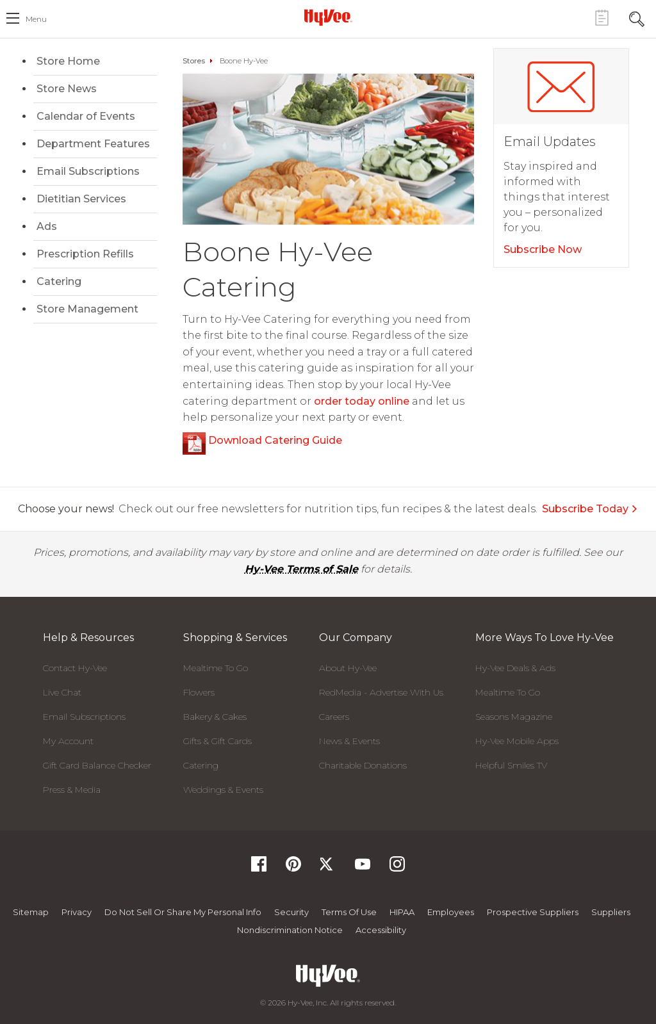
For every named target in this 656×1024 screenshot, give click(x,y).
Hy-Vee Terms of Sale (301, 569)
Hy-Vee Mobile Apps (517, 741)
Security (291, 912)
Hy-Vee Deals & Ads (515, 668)
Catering (59, 281)
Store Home (68, 61)
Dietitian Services (81, 199)
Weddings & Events (223, 789)
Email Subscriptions (88, 171)
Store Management (87, 309)
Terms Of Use (349, 912)
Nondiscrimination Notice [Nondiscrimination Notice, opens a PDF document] (290, 930)
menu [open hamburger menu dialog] (36, 19)
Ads (47, 226)
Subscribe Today (590, 509)
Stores (194, 60)
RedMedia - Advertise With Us (381, 692)
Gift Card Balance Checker (97, 765)
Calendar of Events (86, 116)
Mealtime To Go (215, 668)
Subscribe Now (543, 249)
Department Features (93, 144)
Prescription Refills (85, 254)
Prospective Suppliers (532, 912)
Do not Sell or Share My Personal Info (182, 912)
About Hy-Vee (348, 668)
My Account (68, 741)
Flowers (199, 692)
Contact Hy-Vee (75, 668)
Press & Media (72, 789)
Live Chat (62, 692)
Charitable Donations (363, 765)
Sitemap (31, 912)
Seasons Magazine (513, 716)
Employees (450, 912)
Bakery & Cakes (215, 716)
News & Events (349, 741)
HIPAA (402, 912)
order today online (361, 401)
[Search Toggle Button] (637, 17)
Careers (334, 716)
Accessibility (381, 930)
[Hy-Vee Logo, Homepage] (328, 17)
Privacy (77, 912)
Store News (67, 89)
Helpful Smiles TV (511, 765)
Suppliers (610, 912)
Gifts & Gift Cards (217, 741)
